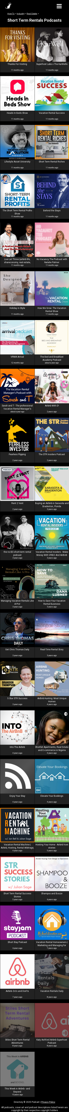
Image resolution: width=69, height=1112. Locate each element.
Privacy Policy (48, 1102)
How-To (11, 13)
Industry (20, 13)
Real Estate (32, 13)
